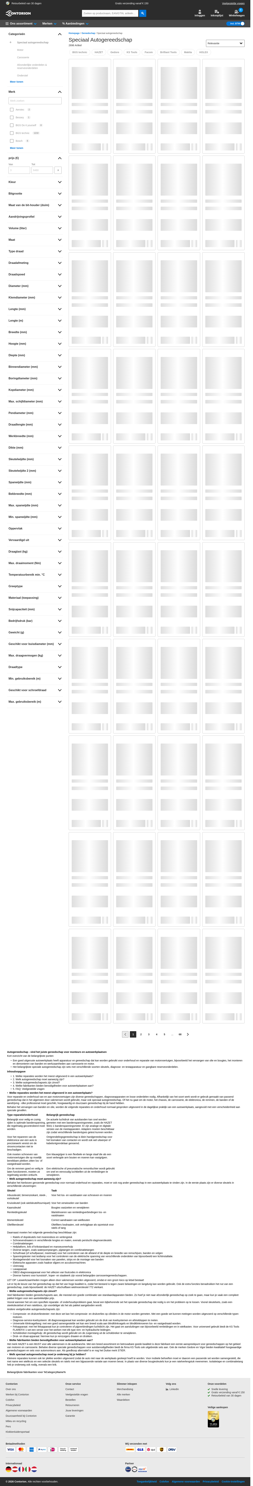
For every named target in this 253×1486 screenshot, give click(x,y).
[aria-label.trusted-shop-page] (8, 3)
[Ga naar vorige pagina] (125, 1034)
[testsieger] (134, 1471)
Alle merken (123, 1394)
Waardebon (123, 1399)
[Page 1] (133, 1034)
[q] (110, 13)
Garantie (70, 1415)
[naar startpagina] (18, 15)
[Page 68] (180, 1034)
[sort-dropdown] (225, 43)
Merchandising (125, 1389)
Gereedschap (88, 33)
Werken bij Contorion (17, 1394)
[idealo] (128, 1471)
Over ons (11, 1389)
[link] (35, 34)
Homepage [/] (74, 33)
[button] (200, 13)
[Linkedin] (172, 1389)
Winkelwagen (237, 13)
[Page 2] (141, 1034)
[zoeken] (142, 13)
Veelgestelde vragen (233, 3)
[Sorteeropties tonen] (241, 43)
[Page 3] (149, 1034)
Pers (8, 1426)
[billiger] (142, 1471)
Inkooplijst (217, 13)
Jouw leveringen (74, 1410)
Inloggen (200, 13)
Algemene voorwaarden (19, 1410)
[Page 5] (164, 1034)
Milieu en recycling (16, 1421)
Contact (69, 1389)
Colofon (10, 1399)
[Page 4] (156, 1034)
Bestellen (70, 1399)
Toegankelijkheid (147, 1481)
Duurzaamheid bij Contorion (21, 1415)
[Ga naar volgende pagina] (188, 1034)
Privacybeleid (13, 1405)
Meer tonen (16, 81)
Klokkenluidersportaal (18, 1431)
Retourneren (72, 1405)
